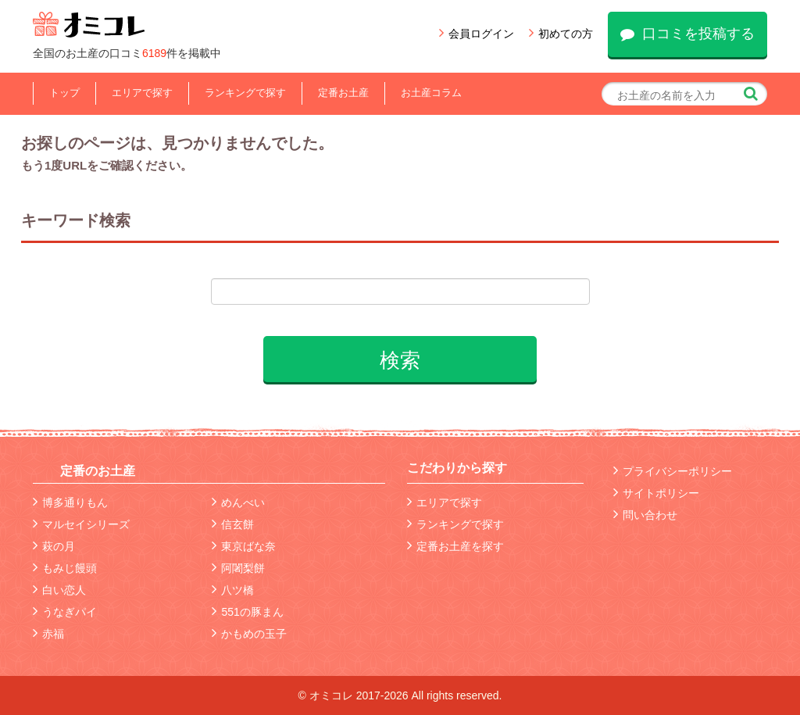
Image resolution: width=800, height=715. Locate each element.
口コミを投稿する (687, 33)
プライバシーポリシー (672, 471)
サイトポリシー (656, 493)
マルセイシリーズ (81, 524)
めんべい (238, 502)
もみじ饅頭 (65, 568)
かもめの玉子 (249, 633)
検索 (400, 360)
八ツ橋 (233, 590)
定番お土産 (343, 92)
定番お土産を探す (455, 546)
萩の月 (54, 546)
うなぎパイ (65, 612)
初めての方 (561, 33)
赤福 (48, 633)
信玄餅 (233, 524)
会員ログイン (476, 33)
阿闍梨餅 (238, 568)
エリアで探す (142, 92)
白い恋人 (59, 590)
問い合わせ (645, 515)
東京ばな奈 (244, 546)
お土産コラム (431, 92)
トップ (64, 92)
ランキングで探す (245, 92)
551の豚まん (247, 612)
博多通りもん (70, 502)
